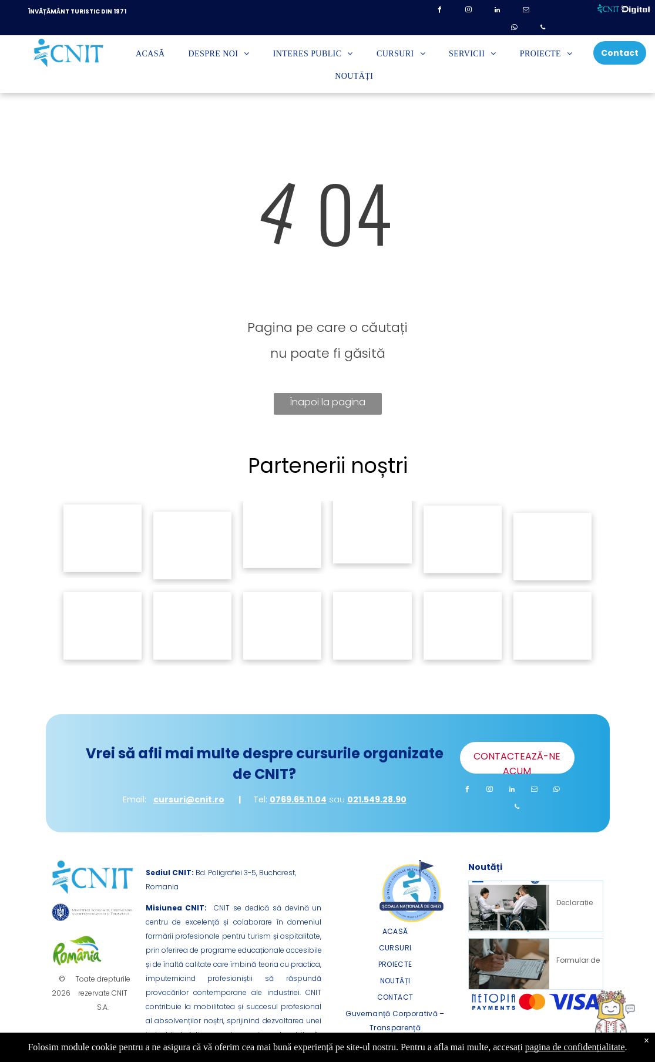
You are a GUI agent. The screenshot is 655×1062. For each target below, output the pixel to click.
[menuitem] (150, 54)
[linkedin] (497, 11)
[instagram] (468, 11)
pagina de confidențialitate (575, 1047)
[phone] (542, 29)
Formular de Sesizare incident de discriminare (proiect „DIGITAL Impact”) (578, 959)
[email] (525, 11)
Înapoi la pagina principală (327, 405)
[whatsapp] (514, 29)
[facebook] (439, 11)
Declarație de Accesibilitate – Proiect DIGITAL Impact (578, 902)
